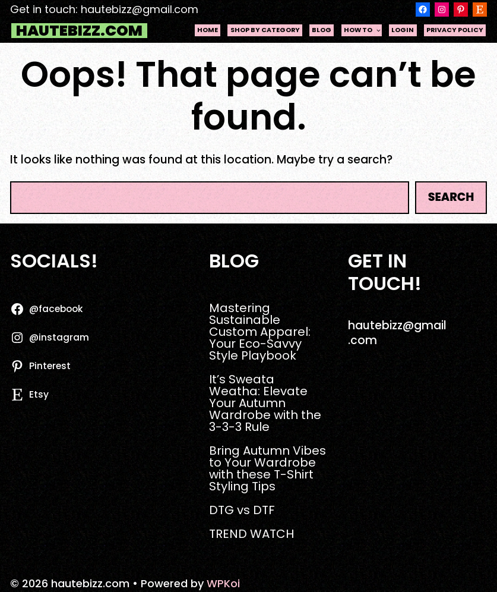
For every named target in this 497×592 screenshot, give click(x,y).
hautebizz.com (79, 30)
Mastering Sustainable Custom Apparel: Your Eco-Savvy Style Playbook (260, 331)
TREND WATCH (251, 534)
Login (402, 30)
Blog (321, 30)
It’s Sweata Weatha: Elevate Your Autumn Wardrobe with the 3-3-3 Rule (265, 403)
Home (207, 30)
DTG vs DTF (242, 510)
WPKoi (223, 583)
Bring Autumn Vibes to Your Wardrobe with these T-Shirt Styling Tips (267, 468)
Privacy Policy (454, 30)
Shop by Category (265, 30)
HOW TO (363, 30)
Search (451, 197)
